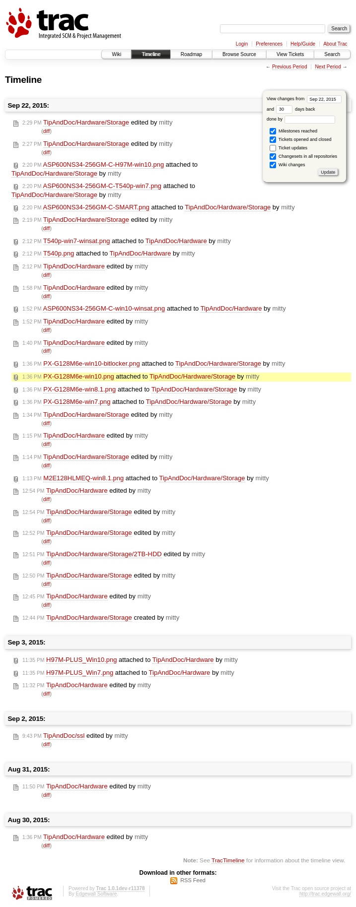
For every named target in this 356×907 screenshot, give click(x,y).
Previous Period (289, 66)
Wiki (116, 54)
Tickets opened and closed (300, 139)
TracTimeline (228, 860)
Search (332, 54)
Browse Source (239, 54)
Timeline (151, 54)
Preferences (269, 44)
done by (301, 119)
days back (295, 109)
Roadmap (191, 54)
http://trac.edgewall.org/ (325, 894)
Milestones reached (293, 131)
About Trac (335, 44)
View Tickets (290, 54)
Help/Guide (302, 44)
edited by (97, 123)
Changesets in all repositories (303, 156)
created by (100, 618)
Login (242, 44)
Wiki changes (287, 165)
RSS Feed (193, 880)
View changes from (304, 98)
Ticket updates (288, 148)
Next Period (328, 66)
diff (46, 131)
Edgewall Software (96, 894)
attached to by (104, 169)
